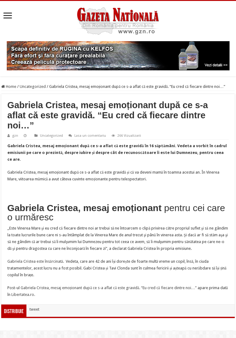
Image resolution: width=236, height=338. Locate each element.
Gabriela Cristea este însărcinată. (36, 261)
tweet (34, 309)
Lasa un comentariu (90, 136)
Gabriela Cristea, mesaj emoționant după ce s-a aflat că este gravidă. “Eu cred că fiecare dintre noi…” (109, 287)
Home (8, 86)
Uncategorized (33, 86)
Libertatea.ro (22, 294)
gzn (15, 136)
